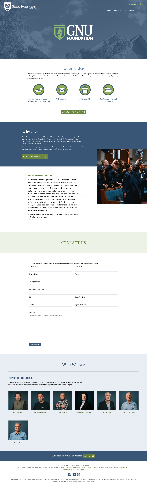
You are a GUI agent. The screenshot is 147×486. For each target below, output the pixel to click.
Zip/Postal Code (80, 305)
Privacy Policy (60, 467)
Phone (77, 274)
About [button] (109, 10)
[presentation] (43, 337)
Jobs (95, 467)
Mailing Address (34, 281)
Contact (89, 467)
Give (141, 4)
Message (32, 312)
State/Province (80, 297)
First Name (32, 266)
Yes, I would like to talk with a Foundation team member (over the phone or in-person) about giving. (65, 263)
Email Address (33, 274)
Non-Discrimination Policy (76, 467)
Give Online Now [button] (71, 111)
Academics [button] (118, 10)
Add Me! (87, 456)
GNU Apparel (133, 4)
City (30, 297)
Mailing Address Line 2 (36, 289)
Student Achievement (106, 467)
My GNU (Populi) (121, 467)
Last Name (78, 266)
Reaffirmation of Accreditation (73, 470)
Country (31, 305)
